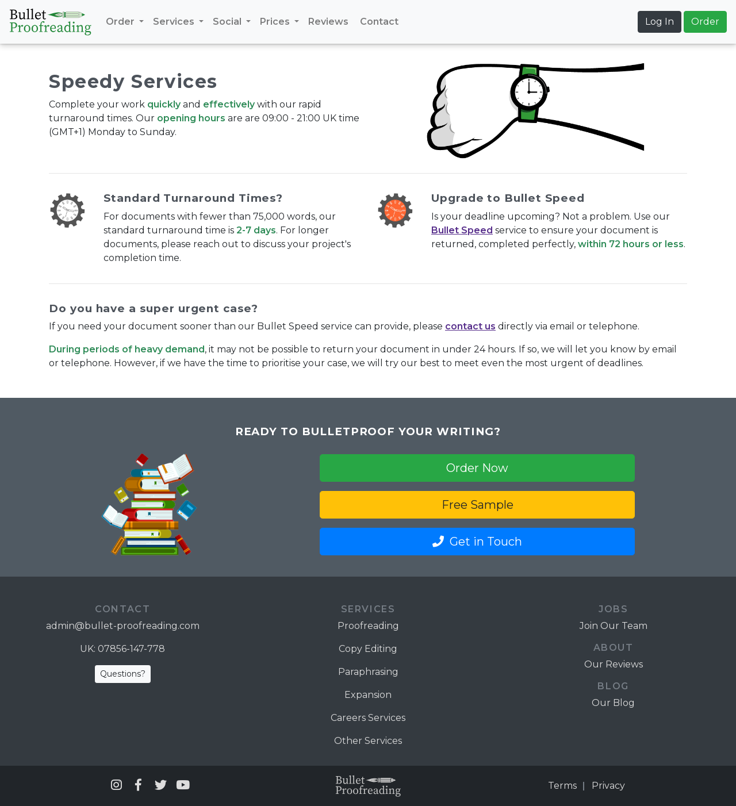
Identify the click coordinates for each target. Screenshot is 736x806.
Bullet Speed (462, 230)
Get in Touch (477, 541)
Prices (276, 21)
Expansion (368, 694)
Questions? (122, 674)
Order (121, 21)
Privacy (608, 785)
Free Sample (477, 505)
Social (228, 21)
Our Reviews (613, 664)
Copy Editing (368, 648)
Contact (379, 21)
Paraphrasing (368, 671)
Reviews (328, 21)
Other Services (368, 740)
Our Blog (613, 702)
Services (175, 21)
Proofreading (368, 625)
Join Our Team (613, 625)
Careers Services (368, 717)
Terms (562, 785)
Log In (659, 21)
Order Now (477, 468)
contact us (470, 326)
